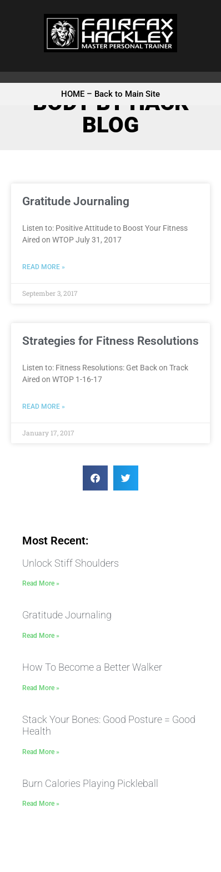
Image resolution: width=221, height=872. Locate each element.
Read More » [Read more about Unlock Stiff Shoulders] (40, 583)
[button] (95, 477)
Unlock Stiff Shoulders (70, 563)
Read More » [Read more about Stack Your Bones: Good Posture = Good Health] (40, 752)
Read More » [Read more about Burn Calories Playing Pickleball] (40, 803)
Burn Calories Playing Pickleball (90, 783)
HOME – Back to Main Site (110, 94)
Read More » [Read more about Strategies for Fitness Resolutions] (43, 406)
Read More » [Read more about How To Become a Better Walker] (40, 688)
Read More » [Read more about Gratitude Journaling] (43, 267)
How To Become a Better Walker (92, 667)
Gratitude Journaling (75, 201)
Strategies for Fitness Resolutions (110, 341)
